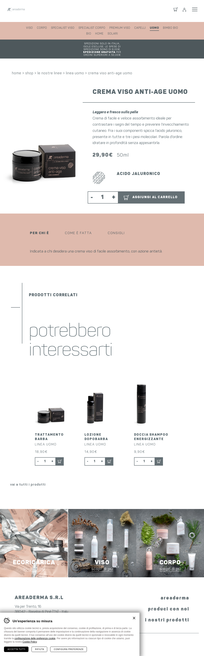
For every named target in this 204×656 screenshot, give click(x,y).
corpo (42, 28)
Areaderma (32, 11)
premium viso (119, 28)
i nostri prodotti (167, 606)
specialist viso (63, 28)
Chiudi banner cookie (134, 618)
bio (88, 33)
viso (29, 28)
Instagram (99, 607)
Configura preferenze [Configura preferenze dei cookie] (68, 649)
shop (29, 64)
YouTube (115, 607)
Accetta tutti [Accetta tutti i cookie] (16, 649)
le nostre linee (49, 64)
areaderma (175, 584)
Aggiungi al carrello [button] (155, 188)
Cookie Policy (30, 641)
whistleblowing (160, 645)
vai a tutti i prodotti (28, 471)
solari (113, 33)
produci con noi (168, 595)
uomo (154, 28)
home (99, 33)
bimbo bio (170, 28)
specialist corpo (91, 28)
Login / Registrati (184, 11)
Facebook (87, 607)
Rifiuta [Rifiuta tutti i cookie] (39, 649)
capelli (140, 28)
